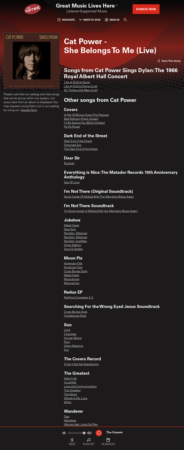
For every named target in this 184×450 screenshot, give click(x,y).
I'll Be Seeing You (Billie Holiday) (84, 123)
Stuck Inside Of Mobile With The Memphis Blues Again (99, 196)
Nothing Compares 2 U (78, 297)
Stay (67, 416)
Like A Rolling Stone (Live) (80, 86)
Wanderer (70, 420)
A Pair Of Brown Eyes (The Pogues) (86, 115)
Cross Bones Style (75, 271)
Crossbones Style (75, 316)
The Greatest (72, 390)
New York (70, 229)
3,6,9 (67, 330)
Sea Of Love (72, 182)
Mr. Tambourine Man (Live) (80, 90)
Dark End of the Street (78, 141)
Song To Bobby (73, 249)
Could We (70, 382)
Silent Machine (73, 346)
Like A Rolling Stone (77, 82)
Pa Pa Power (72, 127)
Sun (66, 350)
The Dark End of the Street (81, 149)
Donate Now (146, 9)
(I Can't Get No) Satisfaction (81, 364)
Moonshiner (71, 279)
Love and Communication (80, 386)
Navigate (66, 19)
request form (29, 110)
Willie (67, 402)
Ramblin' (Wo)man (75, 233)
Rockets (69, 163)
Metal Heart (71, 225)
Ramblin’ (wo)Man (75, 241)
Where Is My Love (75, 398)
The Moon (70, 394)
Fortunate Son (73, 145)
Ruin (67, 342)
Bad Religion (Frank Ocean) (81, 119)
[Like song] (168, 60)
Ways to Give (90, 19)
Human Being (73, 338)
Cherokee (70, 334)
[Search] (125, 19)
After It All (70, 378)
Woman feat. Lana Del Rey (81, 424)
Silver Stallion (72, 245)
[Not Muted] (63, 432)
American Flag (73, 263)
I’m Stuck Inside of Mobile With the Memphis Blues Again (100, 211)
